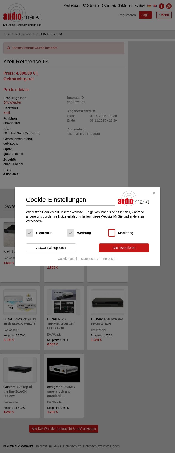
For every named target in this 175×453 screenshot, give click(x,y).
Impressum (109, 258)
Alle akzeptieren (124, 248)
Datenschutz (90, 258)
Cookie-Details (68, 258)
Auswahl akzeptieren (51, 248)
